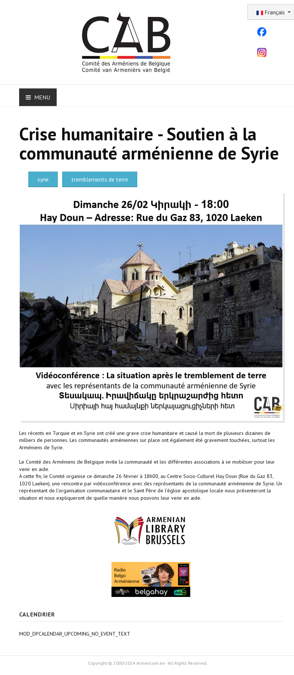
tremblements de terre (99, 179)
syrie (43, 179)
